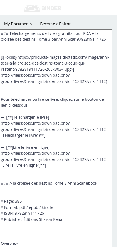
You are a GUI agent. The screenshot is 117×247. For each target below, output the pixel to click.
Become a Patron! (56, 23)
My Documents (18, 23)
